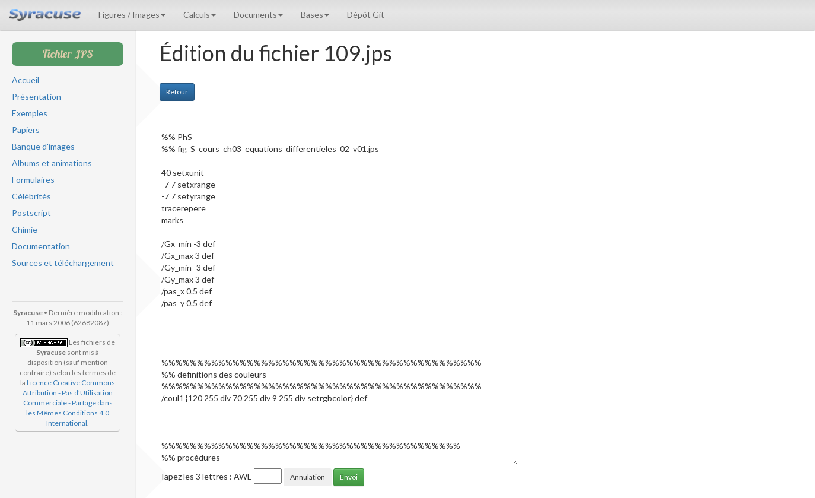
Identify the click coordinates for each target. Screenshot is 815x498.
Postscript (31, 213)
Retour (177, 91)
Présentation (36, 96)
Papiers (26, 130)
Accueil (25, 80)
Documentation (41, 246)
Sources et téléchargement (63, 263)
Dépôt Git (365, 14)
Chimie (24, 229)
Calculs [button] (199, 14)
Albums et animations (52, 163)
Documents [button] (258, 14)
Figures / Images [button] (131, 14)
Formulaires (33, 180)
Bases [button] (315, 14)
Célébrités (31, 196)
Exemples (29, 113)
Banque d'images (43, 146)
